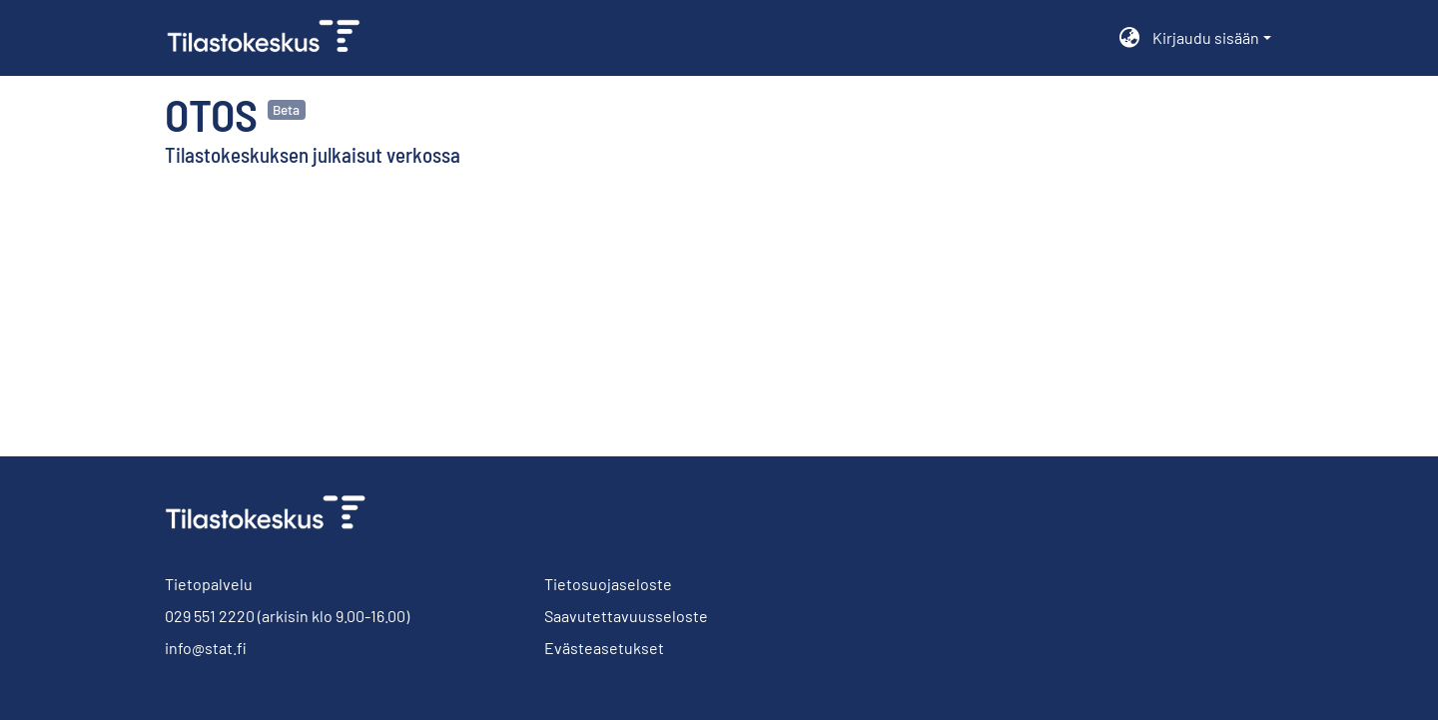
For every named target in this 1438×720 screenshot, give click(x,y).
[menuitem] (1129, 38)
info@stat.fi (206, 647)
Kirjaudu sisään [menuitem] (1205, 37)
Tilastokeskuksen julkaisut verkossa (312, 154)
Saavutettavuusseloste (626, 615)
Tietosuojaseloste (608, 583)
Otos (211, 114)
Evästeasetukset (604, 647)
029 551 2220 (210, 615)
